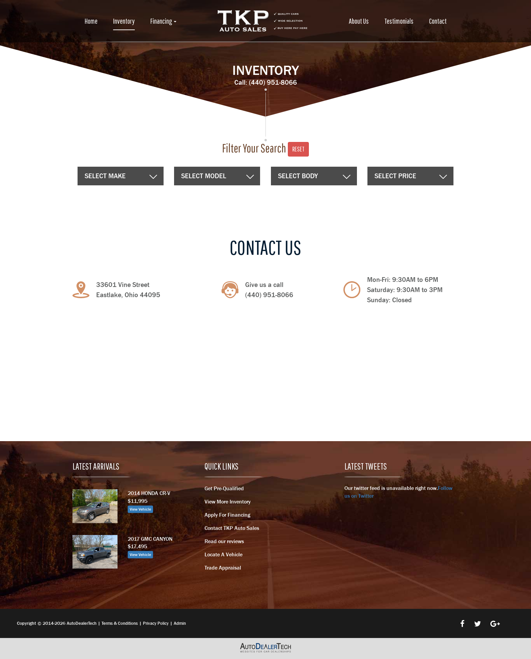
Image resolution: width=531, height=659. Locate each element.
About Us (359, 21)
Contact (438, 21)
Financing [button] (163, 21)
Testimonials (398, 21)
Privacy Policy (156, 623)
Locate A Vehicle (223, 554)
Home (91, 21)
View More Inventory (228, 501)
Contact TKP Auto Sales (232, 528)
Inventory (124, 21)
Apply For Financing (227, 515)
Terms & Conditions (120, 623)
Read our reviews (224, 541)
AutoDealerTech (82, 623)
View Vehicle (140, 509)
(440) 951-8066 (273, 82)
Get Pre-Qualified (224, 488)
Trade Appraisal (223, 567)
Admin (180, 623)
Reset (298, 149)
